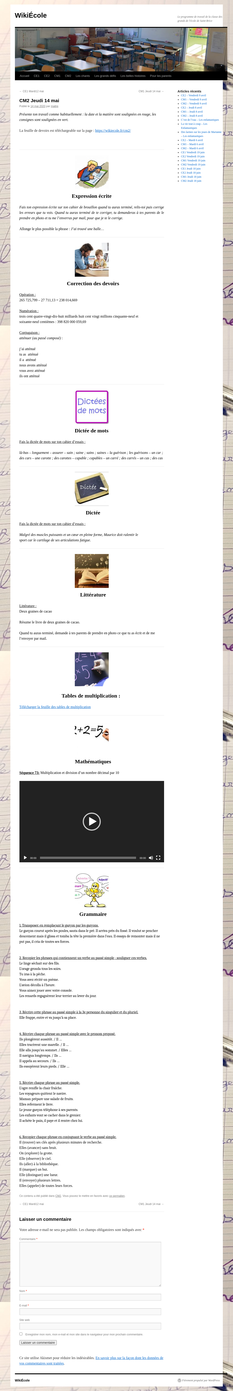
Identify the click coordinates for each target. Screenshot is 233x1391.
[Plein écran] (158, 858)
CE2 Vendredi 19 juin (193, 156)
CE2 (47, 76)
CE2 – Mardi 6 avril (192, 140)
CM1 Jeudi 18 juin (191, 176)
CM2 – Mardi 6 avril (192, 148)
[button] (92, 822)
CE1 (36, 76)
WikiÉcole (31, 15)
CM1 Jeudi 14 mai (151, 91)
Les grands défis (105, 76)
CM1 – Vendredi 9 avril (194, 99)
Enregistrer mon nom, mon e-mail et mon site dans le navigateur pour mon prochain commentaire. (84, 1334)
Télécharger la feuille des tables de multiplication (55, 707)
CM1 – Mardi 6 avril (192, 144)
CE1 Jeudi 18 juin (190, 168)
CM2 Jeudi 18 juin (191, 180)
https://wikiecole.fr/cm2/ (113, 130)
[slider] (88, 858)
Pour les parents (161, 76)
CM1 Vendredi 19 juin (193, 160)
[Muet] (151, 858)
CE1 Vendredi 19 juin (193, 152)
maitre (54, 106)
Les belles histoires (133, 76)
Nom (23, 1291)
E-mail (24, 1305)
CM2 (68, 76)
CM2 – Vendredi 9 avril (194, 103)
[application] (91, 821)
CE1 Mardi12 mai (31, 91)
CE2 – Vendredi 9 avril (193, 95)
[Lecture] (25, 858)
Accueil (24, 76)
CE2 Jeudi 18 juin (190, 172)
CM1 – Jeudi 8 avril (192, 111)
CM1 (57, 76)
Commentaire (28, 1239)
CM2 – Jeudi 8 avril (192, 115)
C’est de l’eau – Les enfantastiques (200, 119)
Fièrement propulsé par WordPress (201, 1380)
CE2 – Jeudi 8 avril (191, 107)
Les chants (83, 76)
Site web (24, 1320)
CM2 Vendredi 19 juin (193, 164)
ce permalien (117, 1196)
